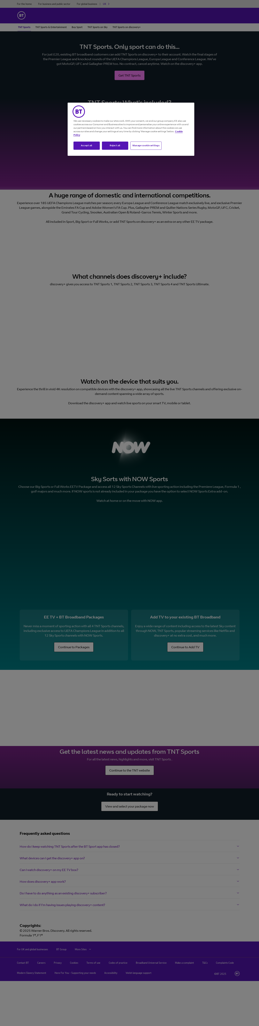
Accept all (86, 145)
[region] (131, 129)
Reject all (115, 145)
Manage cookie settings (146, 145)
